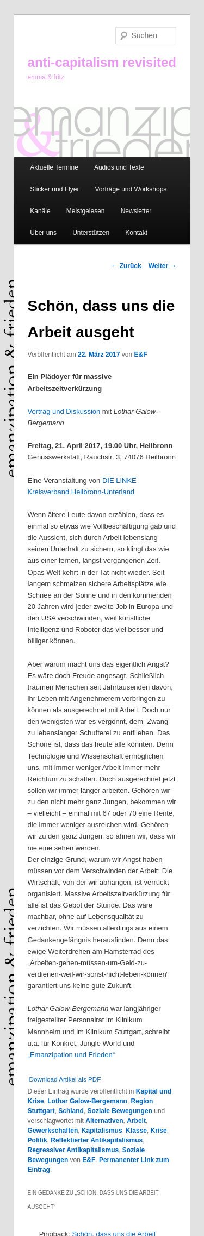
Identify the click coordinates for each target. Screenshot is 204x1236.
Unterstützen (90, 233)
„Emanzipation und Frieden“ (71, 1055)
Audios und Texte (119, 167)
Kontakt (136, 233)
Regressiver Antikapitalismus (73, 1150)
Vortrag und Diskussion (64, 411)
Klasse (136, 1130)
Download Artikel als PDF (65, 1079)
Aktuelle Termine (54, 167)
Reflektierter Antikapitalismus (97, 1140)
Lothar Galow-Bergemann (87, 1101)
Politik (37, 1140)
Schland (71, 1111)
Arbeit (136, 1121)
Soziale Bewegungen (120, 1111)
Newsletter (136, 211)
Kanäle (40, 211)
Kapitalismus (102, 1130)
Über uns (43, 233)
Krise (159, 1130)
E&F (140, 354)
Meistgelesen (85, 211)
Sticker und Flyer (54, 189)
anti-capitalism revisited (102, 62)
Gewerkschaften (53, 1130)
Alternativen (104, 1121)
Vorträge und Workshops (130, 189)
